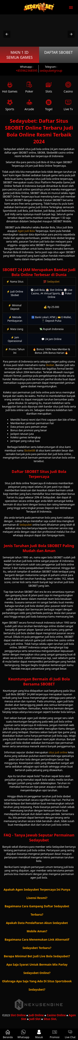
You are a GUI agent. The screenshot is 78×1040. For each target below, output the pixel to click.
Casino (68, 87)
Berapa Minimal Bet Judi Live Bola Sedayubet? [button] (37, 956)
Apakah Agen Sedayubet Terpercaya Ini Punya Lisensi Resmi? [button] (37, 894)
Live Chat (70, 1034)
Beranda (8, 1034)
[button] (6, 34)
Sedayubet (53, 281)
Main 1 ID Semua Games (19, 55)
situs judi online (58, 752)
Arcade (29, 105)
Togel (48, 105)
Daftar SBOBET (58, 52)
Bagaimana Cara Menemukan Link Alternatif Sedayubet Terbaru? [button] (37, 944)
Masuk (39, 1034)
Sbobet (50, 365)
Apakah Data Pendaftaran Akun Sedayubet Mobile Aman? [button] (37, 927)
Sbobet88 (29, 450)
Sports (9, 105)
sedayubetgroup (51, 70)
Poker (29, 87)
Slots (49, 87)
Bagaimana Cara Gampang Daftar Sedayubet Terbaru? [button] (37, 910)
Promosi (54, 1034)
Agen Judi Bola (26, 231)
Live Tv (68, 105)
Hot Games (9, 87)
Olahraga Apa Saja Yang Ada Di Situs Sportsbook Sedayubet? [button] (37, 985)
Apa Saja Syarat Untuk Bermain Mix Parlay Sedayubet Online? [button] (36, 968)
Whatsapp (23, 1034)
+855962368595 (26, 70)
